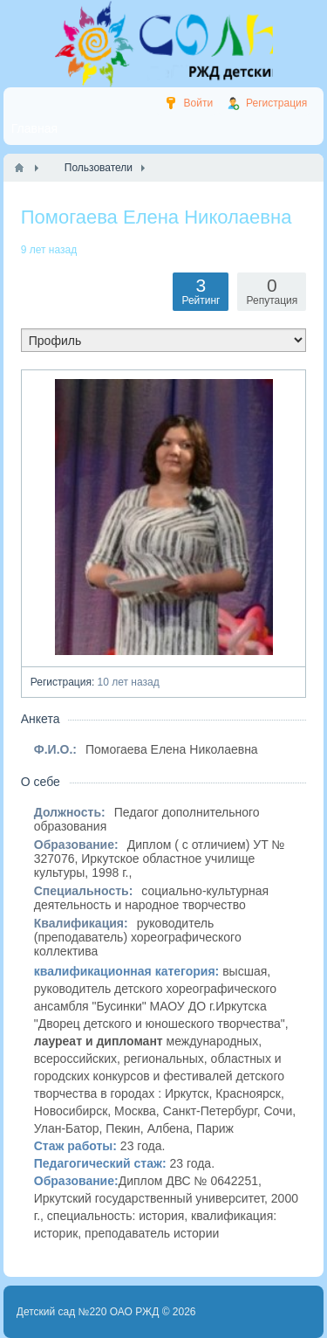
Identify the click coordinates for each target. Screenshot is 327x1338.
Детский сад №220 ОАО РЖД (88, 1312)
